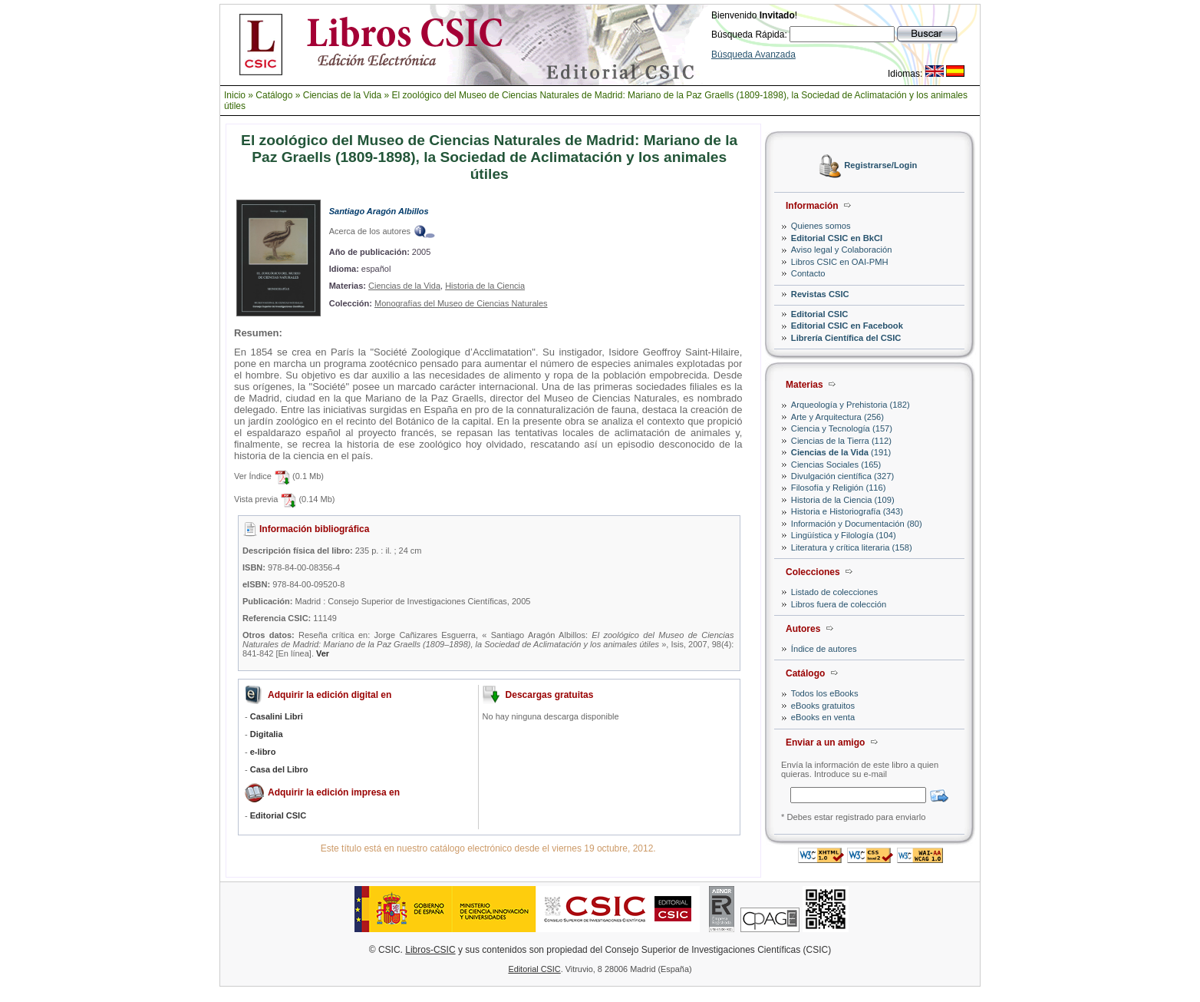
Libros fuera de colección (838, 604)
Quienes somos (821, 225)
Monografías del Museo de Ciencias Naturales (461, 303)
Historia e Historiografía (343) (847, 511)
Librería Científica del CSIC (846, 337)
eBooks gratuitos (823, 705)
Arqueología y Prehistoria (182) (850, 404)
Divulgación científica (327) (842, 476)
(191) (841, 452)
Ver (322, 653)
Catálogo (273, 95)
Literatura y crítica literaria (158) (851, 547)
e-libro (263, 751)
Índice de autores (824, 648)
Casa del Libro (279, 769)
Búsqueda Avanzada (753, 54)
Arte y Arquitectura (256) (837, 417)
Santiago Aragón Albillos (379, 211)
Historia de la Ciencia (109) (843, 499)
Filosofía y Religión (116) (838, 487)
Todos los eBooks (825, 693)
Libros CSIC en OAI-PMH (839, 261)
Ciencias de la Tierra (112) (841, 440)
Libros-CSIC (430, 949)
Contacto (808, 273)
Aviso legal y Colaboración (841, 249)
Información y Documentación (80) (856, 523)
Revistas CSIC (820, 294)
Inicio (235, 95)
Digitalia (266, 734)
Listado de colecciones (834, 592)
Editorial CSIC (820, 314)
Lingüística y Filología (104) (843, 535)
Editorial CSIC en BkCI (836, 238)
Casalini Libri (276, 716)
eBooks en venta (823, 717)
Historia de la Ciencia (485, 285)
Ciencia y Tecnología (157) (841, 428)
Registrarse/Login (880, 165)
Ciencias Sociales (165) (836, 464)
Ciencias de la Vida (342, 95)
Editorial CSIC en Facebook (847, 325)
